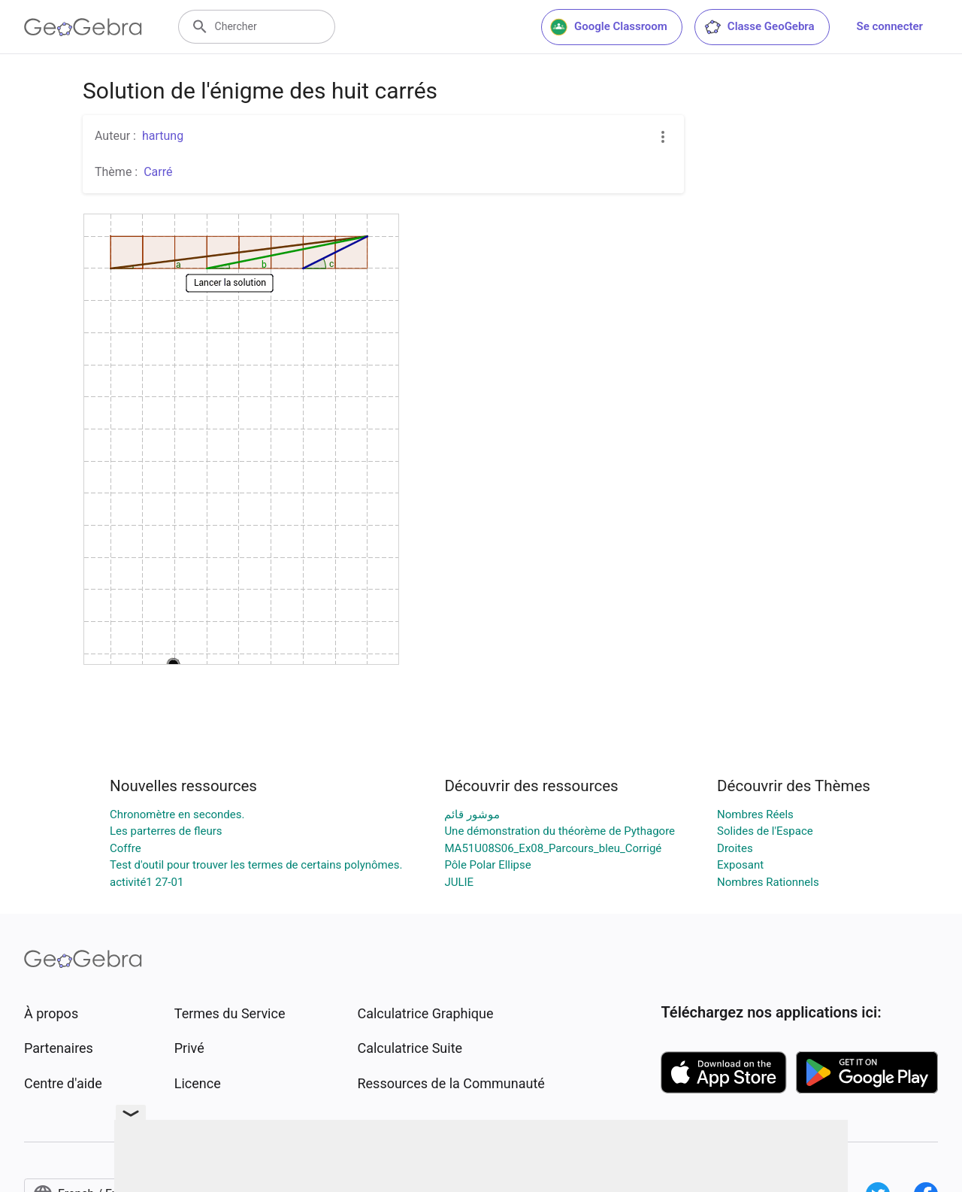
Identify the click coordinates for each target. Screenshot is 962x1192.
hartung (162, 136)
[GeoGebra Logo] (83, 27)
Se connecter (890, 26)
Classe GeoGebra (759, 27)
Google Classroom (608, 27)
